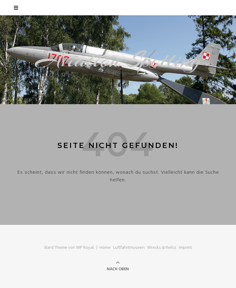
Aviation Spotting (118, 59)
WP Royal (85, 247)
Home (105, 247)
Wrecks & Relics (161, 247)
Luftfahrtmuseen (129, 247)
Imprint (185, 247)
